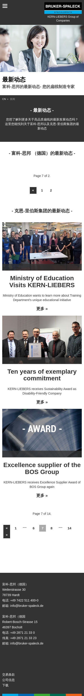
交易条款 (8, 674)
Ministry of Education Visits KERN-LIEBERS (42, 282)
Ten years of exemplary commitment (42, 375)
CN (4, 99)
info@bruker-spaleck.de (26, 606)
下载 (5, 685)
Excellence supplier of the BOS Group (42, 468)
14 (69, 528)
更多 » (42, 309)
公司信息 (8, 680)
